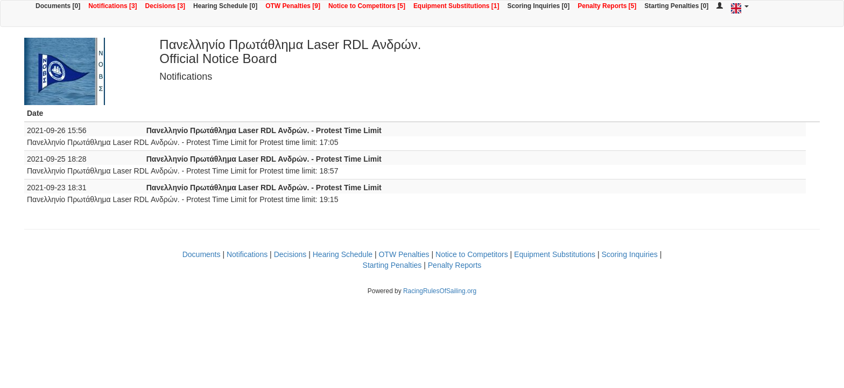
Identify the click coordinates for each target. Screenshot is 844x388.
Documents (201, 254)
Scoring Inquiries (629, 254)
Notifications (247, 254)
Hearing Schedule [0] (225, 6)
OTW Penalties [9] (292, 6)
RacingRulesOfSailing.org (439, 291)
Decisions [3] (165, 6)
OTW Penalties (403, 254)
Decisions (290, 254)
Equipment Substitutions (554, 254)
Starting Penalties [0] (676, 6)
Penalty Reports (455, 265)
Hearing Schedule (342, 254)
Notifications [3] (112, 6)
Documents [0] (58, 6)
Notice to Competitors (471, 254)
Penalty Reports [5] (607, 6)
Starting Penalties (392, 265)
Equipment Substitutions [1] (456, 6)
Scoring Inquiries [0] (538, 6)
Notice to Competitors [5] (366, 6)
